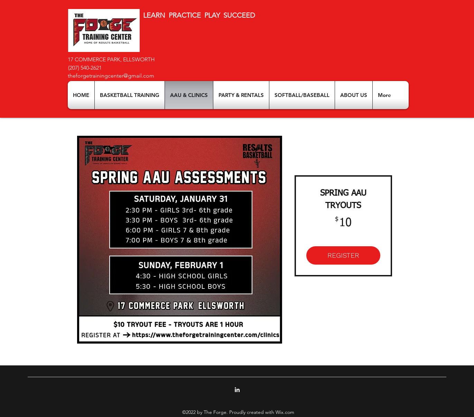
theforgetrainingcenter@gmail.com (111, 75)
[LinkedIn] (237, 389)
